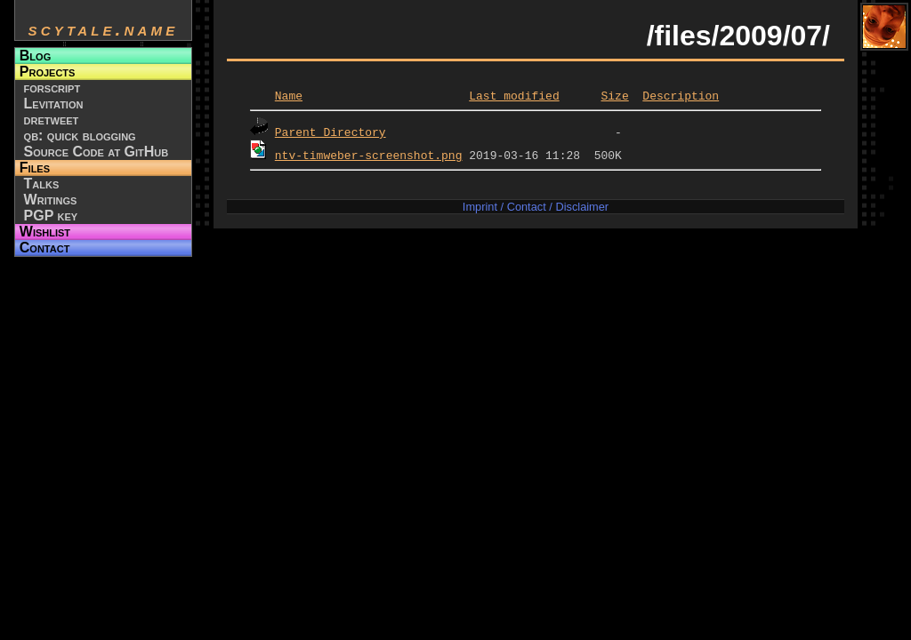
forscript (52, 87)
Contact (45, 247)
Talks (42, 183)
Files (35, 167)
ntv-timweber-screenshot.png (369, 155)
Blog (35, 55)
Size (614, 95)
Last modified (514, 95)
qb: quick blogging (80, 135)
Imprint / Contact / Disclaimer (536, 206)
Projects (48, 71)
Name (288, 95)
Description (680, 95)
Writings (50, 199)
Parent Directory (330, 132)
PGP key (51, 215)
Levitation (54, 103)
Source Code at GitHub (96, 151)
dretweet (51, 119)
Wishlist (45, 231)
